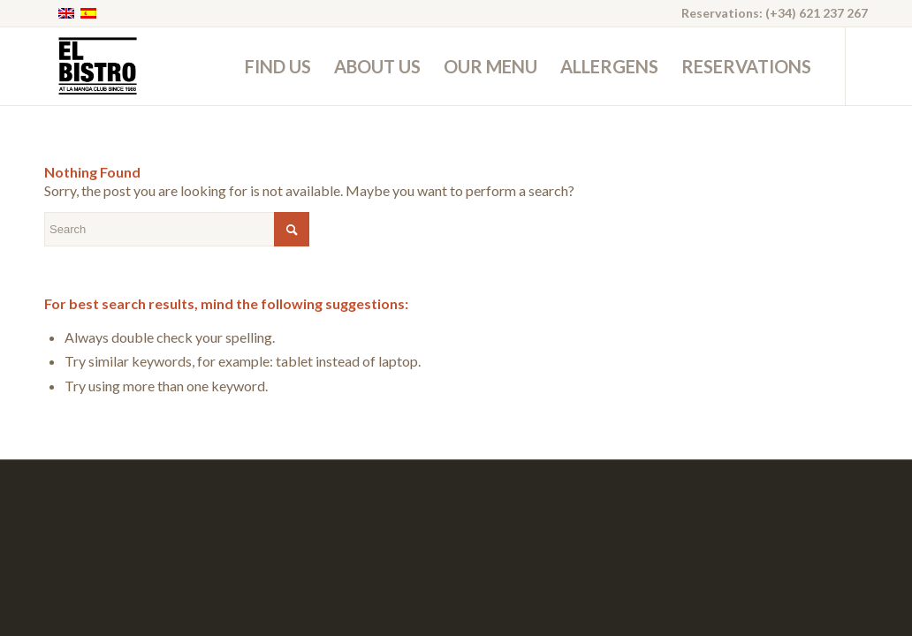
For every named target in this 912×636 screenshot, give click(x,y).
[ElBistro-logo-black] (96, 66)
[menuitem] (278, 66)
